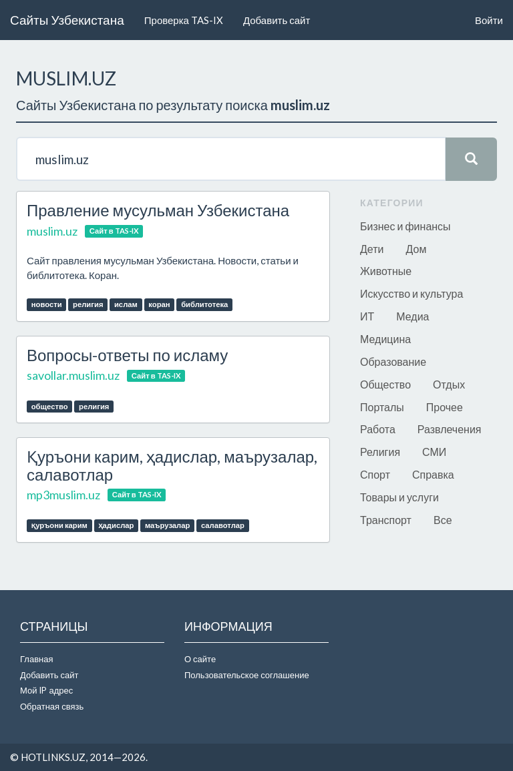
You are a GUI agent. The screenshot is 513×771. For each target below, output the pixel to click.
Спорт (375, 474)
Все (443, 519)
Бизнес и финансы (405, 226)
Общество (385, 384)
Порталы (382, 407)
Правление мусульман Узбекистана (158, 210)
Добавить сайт (276, 20)
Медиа (412, 316)
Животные (385, 270)
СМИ (434, 451)
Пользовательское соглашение (246, 675)
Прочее (444, 407)
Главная (36, 659)
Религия (380, 451)
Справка (433, 474)
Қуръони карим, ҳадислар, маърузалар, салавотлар (172, 465)
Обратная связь (51, 706)
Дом (415, 248)
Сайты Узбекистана (67, 19)
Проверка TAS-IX (183, 20)
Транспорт (385, 519)
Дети (371, 248)
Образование (393, 361)
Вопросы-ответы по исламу (127, 354)
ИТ (367, 316)
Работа (377, 429)
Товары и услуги (399, 497)
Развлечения (449, 429)
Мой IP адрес (46, 690)
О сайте (200, 659)
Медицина (385, 338)
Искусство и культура (411, 293)
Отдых (449, 384)
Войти (489, 20)
